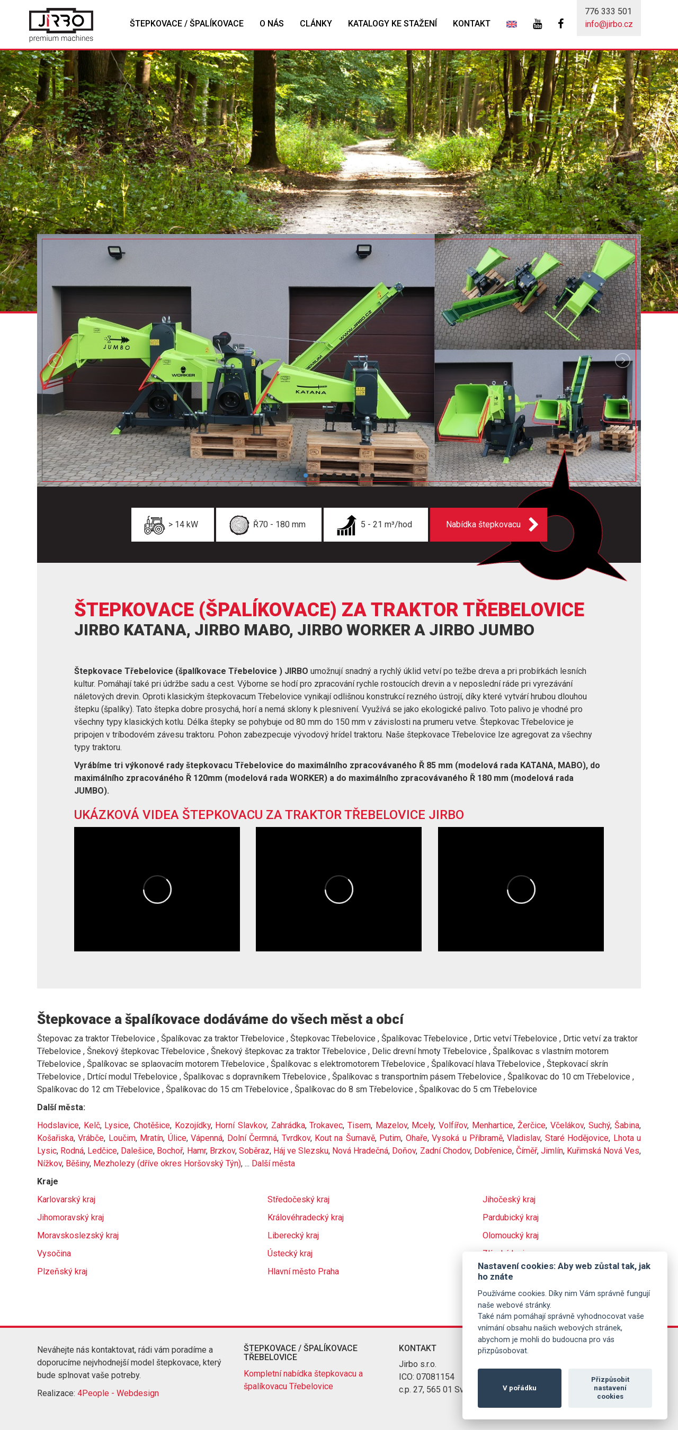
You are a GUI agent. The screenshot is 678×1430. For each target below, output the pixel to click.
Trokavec (326, 1125)
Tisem (359, 1125)
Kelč (92, 1125)
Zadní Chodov (445, 1151)
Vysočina (54, 1253)
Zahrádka (288, 1125)
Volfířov (453, 1125)
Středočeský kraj (298, 1199)
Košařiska (55, 1138)
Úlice (177, 1138)
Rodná (72, 1151)
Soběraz (254, 1151)
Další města (273, 1163)
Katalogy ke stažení (392, 24)
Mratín (151, 1138)
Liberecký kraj (293, 1235)
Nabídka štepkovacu (483, 524)
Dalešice (137, 1151)
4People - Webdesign (118, 1393)
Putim (390, 1138)
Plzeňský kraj (62, 1271)
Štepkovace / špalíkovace (187, 24)
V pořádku (520, 1388)
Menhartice (492, 1125)
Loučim (122, 1138)
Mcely (423, 1125)
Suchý (599, 1125)
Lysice (116, 1125)
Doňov (404, 1151)
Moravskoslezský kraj (78, 1235)
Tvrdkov (296, 1138)
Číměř (526, 1151)
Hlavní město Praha (303, 1271)
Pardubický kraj (511, 1217)
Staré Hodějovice (577, 1138)
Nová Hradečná (360, 1151)
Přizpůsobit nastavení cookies (610, 1387)
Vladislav (523, 1138)
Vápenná (206, 1138)
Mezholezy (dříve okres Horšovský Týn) (167, 1163)
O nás (272, 24)
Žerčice (532, 1125)
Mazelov (391, 1125)
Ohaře (416, 1138)
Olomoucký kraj (511, 1235)
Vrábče (91, 1138)
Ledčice (102, 1151)
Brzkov (222, 1151)
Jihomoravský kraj (70, 1217)
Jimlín (552, 1151)
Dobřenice (493, 1151)
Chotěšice (151, 1125)
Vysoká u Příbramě (467, 1138)
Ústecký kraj (290, 1253)
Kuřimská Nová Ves (603, 1151)
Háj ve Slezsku (300, 1151)
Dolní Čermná (252, 1138)
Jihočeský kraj (509, 1199)
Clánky (316, 24)
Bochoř (170, 1151)
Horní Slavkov (240, 1125)
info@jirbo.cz (609, 24)
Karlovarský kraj (66, 1199)
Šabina (626, 1125)
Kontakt (471, 24)
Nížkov (49, 1163)
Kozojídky (193, 1125)
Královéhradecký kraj (305, 1217)
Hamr (196, 1151)
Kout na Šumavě (345, 1138)
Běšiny (78, 1163)
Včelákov (567, 1125)
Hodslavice (58, 1125)
